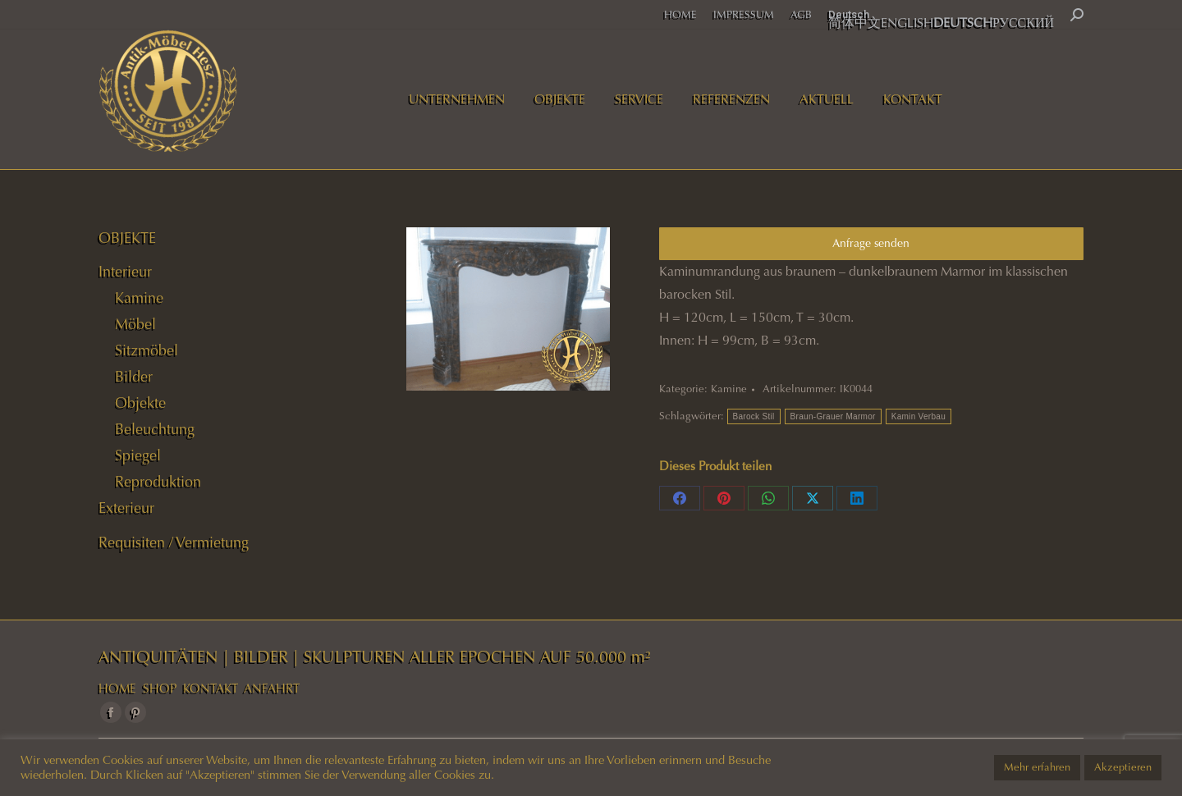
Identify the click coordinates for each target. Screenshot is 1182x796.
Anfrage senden (870, 243)
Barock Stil (754, 416)
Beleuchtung (155, 429)
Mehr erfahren (1037, 767)
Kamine (729, 389)
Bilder (134, 377)
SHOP (159, 688)
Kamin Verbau (918, 416)
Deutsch (848, 14)
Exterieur (126, 508)
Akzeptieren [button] (1123, 767)
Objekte (140, 403)
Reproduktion (158, 482)
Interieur (125, 272)
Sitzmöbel (146, 350)
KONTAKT (210, 688)
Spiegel (138, 455)
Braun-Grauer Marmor (833, 416)
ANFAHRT (272, 688)
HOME (117, 688)
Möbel (135, 324)
